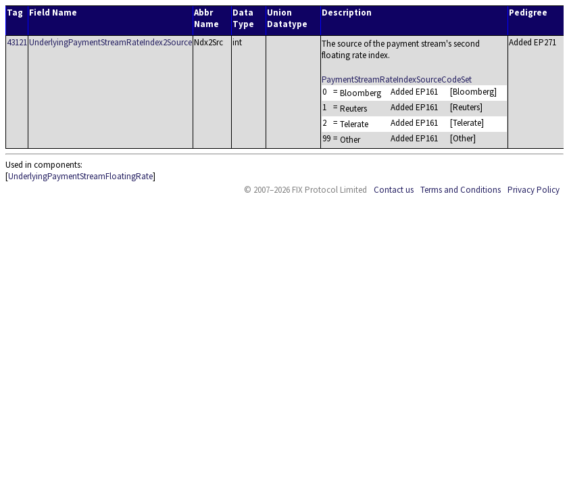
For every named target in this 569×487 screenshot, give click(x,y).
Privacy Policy (534, 189)
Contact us (394, 189)
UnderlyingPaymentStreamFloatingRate (80, 176)
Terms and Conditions (460, 189)
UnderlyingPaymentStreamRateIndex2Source (110, 42)
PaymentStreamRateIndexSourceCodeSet (397, 79)
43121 (17, 42)
